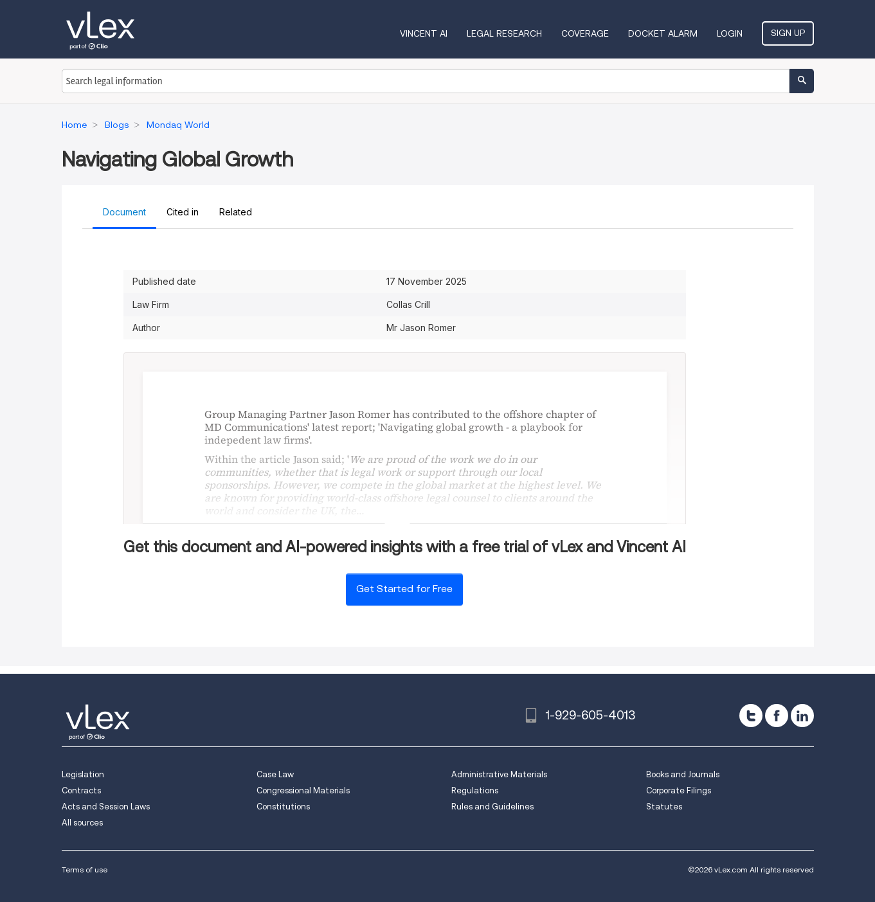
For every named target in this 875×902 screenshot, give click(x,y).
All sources (82, 822)
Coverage (585, 33)
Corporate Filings (678, 790)
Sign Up (788, 33)
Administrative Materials (499, 774)
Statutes (664, 806)
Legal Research (504, 33)
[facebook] (776, 715)
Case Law (275, 774)
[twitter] (750, 715)
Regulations (474, 790)
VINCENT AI (423, 33)
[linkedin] (802, 715)
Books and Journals (682, 774)
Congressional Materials (303, 790)
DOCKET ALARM (663, 33)
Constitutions (283, 806)
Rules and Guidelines (492, 806)
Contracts (81, 790)
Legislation (83, 774)
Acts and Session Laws (106, 806)
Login (730, 33)
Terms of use (84, 869)
